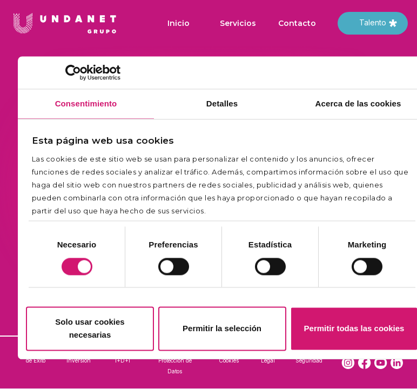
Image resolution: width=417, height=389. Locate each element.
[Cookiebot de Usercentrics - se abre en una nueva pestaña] (73, 72)
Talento (372, 22)
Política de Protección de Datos (175, 360)
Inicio (178, 23)
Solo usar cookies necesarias (89, 329)
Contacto (297, 23)
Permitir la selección (222, 328)
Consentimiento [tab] (86, 103)
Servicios (238, 23)
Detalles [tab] (222, 103)
